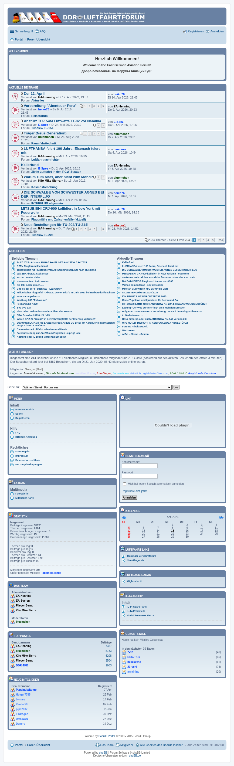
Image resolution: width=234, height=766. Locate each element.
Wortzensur (128, 330)
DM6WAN (22, 718)
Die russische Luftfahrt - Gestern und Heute (42, 329)
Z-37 (130, 652)
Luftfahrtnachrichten (45, 159)
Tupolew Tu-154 (42, 128)
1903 (108, 665)
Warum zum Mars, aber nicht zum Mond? (58, 177)
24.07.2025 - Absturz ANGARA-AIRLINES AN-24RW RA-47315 (52, 262)
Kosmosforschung (44, 187)
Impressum (21, 456)
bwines (20, 699)
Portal (19, 39)
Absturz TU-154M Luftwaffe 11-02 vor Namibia (62, 121)
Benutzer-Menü (134, 456)
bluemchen (46, 136)
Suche (19, 413)
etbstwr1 (120, 225)
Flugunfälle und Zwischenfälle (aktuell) (58, 219)
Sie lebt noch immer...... (30, 285)
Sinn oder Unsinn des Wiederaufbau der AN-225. (45, 311)
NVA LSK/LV (178, 373)
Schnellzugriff (24, 31)
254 (220, 240)
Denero (20, 723)
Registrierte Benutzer (202, 373)
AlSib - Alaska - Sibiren (135, 334)
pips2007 (22, 709)
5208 (108, 655)
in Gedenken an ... (132, 315)
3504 (108, 660)
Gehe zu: (14, 387)
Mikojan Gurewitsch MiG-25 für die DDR (145, 288)
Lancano (120, 149)
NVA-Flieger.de (135, 560)
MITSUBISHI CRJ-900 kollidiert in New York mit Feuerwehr (155, 273)
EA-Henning (46, 97)
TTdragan (22, 714)
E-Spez (43, 124)
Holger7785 (23, 694)
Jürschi (132, 666)
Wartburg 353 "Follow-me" (32, 300)
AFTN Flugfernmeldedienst (32, 266)
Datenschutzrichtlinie (27, 460)
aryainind (133, 671)
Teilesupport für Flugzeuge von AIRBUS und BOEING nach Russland (56, 270)
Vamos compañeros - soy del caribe (143, 285)
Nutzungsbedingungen (28, 464)
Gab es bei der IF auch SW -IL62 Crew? (39, 288)
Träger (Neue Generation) (45, 133)
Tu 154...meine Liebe (28, 277)
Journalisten (120, 373)
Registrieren (22, 418)
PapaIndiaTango (51, 572)
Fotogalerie (22, 493)
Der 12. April (34, 93)
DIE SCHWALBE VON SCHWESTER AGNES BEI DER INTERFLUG (159, 270)
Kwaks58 (22, 704)
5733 (108, 650)
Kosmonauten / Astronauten (33, 281)
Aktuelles (38, 100)
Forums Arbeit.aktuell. (135, 326)
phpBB (103, 752)
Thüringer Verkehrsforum (141, 556)
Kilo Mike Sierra (49, 180)
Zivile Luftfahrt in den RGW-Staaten (56, 171)
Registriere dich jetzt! (134, 491)
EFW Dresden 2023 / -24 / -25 (33, 315)
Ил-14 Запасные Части (140, 615)
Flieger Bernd (24, 605)
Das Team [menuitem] (106, 745)
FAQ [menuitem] (43, 31)
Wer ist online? (21, 351)
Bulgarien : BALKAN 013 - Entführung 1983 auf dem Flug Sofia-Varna (162, 311)
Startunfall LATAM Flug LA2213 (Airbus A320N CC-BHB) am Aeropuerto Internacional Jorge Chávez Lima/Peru (66, 324)
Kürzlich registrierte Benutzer (149, 373)
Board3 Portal (107, 736)
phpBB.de (135, 755)
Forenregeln (22, 451)
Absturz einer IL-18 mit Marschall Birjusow (41, 336)
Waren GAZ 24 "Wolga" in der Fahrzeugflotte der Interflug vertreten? (56, 319)
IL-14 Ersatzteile (136, 611)
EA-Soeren (23, 600)
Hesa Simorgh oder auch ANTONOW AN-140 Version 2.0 (154, 319)
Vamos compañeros (28, 296)
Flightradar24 (134, 581)
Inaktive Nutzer (85, 373)
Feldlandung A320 (27, 304)
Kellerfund (30, 165)
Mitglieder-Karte (24, 498)
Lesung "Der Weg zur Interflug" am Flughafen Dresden (153, 307)
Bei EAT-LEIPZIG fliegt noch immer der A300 (147, 281)
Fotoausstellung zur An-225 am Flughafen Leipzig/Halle (48, 333)
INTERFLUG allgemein (47, 203)
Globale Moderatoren (60, 373)
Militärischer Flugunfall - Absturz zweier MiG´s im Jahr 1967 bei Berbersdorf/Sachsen (66, 292)
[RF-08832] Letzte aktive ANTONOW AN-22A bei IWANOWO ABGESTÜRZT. (165, 304)
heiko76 (119, 94)
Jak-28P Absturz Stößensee (33, 273)
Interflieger (104, 373)
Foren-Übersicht (24, 409)
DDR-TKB (22, 665)
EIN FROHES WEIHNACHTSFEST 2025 (144, 296)
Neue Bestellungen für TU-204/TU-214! (56, 225)
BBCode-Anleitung (26, 437)
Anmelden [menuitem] (217, 31)
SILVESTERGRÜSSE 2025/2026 (140, 292)
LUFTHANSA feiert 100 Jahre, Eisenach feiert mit (150, 266)
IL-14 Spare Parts (137, 606)
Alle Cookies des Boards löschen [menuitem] (162, 745)
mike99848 (134, 661)
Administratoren (33, 373)
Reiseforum (39, 115)
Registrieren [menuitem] (196, 31)
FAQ (18, 432)
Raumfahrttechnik (44, 143)
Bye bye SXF (24, 307)
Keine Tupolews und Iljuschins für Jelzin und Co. (150, 300)
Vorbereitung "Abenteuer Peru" (50, 106)
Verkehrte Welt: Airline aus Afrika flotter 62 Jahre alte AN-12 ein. (159, 277)
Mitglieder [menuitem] (126, 745)
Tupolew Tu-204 (42, 234)
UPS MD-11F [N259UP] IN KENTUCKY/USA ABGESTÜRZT (155, 322)
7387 (108, 646)
